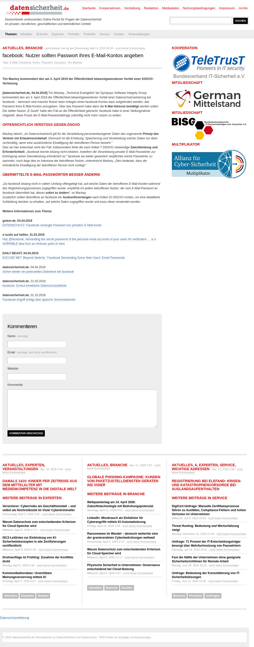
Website (12, 368)
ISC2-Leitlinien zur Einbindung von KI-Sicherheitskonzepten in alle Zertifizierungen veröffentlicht (34, 541)
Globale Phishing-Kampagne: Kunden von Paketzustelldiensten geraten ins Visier (123, 481)
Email (32, 352)
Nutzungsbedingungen (199, 8)
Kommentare (143, 637)
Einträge (124, 637)
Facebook (25, 62)
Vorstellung (132, 8)
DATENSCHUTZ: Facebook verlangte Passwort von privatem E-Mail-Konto (52, 225)
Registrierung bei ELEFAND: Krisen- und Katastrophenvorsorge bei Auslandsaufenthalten (206, 485)
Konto (36, 62)
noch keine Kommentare (130, 48)
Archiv (243, 8)
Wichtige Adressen (190, 469)
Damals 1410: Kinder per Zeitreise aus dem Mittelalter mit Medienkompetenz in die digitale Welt (39, 485)
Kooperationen (110, 8)
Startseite (89, 8)
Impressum (227, 8)
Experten (58, 34)
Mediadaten (170, 8)
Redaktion (151, 8)
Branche (42, 34)
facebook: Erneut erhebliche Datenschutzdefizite (34, 285)
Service (105, 34)
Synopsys (60, 62)
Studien (119, 34)
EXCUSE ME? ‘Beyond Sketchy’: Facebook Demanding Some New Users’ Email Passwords (63, 257)
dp (67, 48)
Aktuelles (26, 34)
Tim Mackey (74, 62)
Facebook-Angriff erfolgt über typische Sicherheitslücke (38, 299)
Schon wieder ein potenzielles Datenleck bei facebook (38, 271)
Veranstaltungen (139, 34)
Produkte (89, 34)
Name (17, 336)
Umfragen (213, 596)
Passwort (47, 62)
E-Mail (13, 62)
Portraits (73, 34)
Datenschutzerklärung (14, 618)
